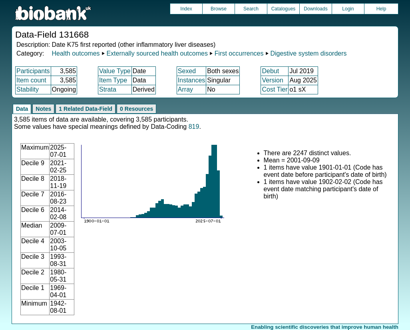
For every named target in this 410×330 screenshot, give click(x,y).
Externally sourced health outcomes (156, 53)
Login (348, 9)
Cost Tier (274, 89)
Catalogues (283, 9)
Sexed (187, 71)
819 (194, 126)
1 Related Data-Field (85, 109)
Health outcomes (76, 53)
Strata (107, 89)
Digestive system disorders (308, 53)
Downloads (315, 9)
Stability (27, 89)
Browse (219, 9)
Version (272, 80)
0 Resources (136, 109)
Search (251, 9)
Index (186, 9)
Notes (43, 109)
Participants (33, 71)
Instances (191, 80)
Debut (270, 71)
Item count (31, 80)
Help (381, 9)
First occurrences (239, 53)
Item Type (113, 80)
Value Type (115, 71)
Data (22, 109)
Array (185, 89)
